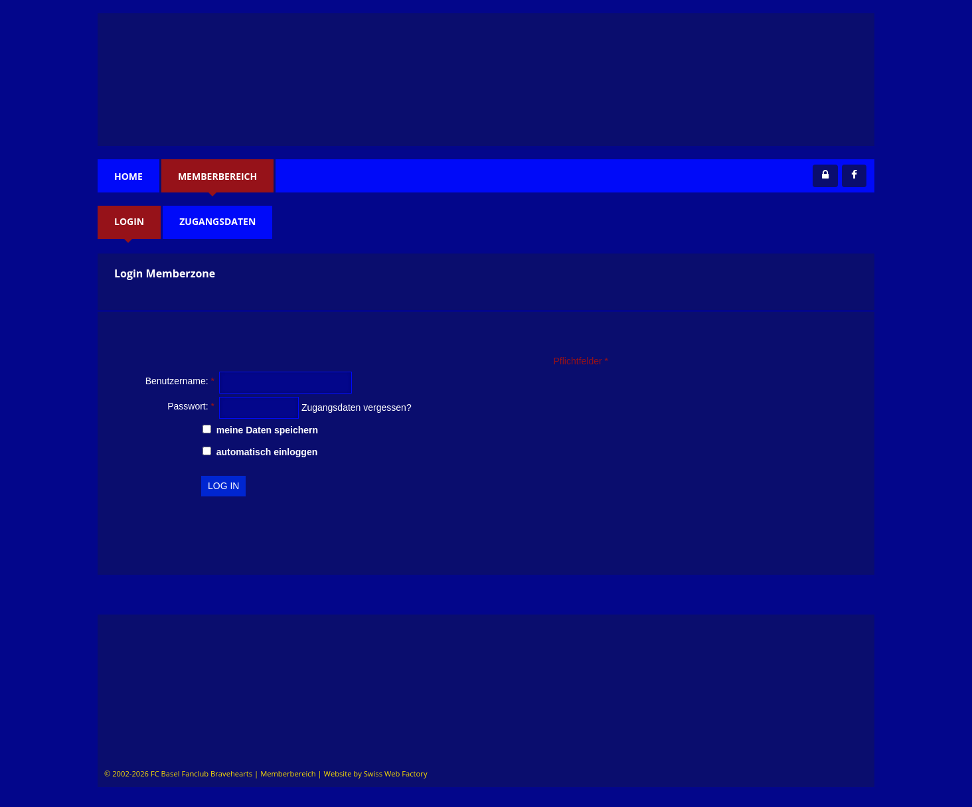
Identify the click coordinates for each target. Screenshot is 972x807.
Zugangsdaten (217, 221)
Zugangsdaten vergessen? (356, 407)
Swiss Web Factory (396, 773)
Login (129, 221)
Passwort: (190, 406)
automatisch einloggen (259, 452)
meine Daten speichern (260, 430)
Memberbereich (217, 176)
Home (128, 176)
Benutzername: (179, 381)
